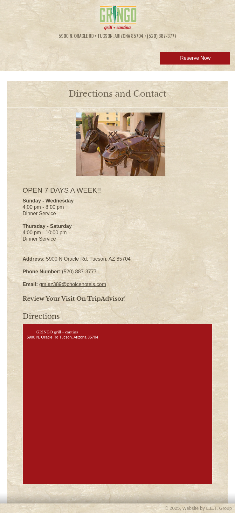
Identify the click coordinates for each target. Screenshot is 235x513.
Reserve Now (195, 58)
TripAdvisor (105, 298)
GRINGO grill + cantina (57, 332)
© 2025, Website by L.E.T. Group (198, 508)
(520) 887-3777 (161, 35)
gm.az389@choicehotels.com (72, 284)
